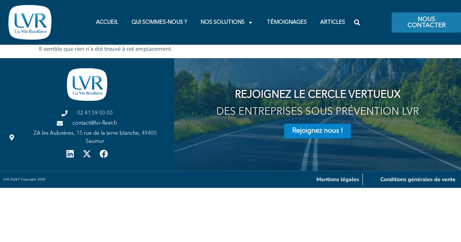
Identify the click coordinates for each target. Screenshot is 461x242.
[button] (357, 22)
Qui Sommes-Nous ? (159, 22)
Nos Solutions (226, 22)
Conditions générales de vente (418, 179)
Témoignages (287, 22)
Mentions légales (337, 179)
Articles (332, 22)
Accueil (107, 22)
